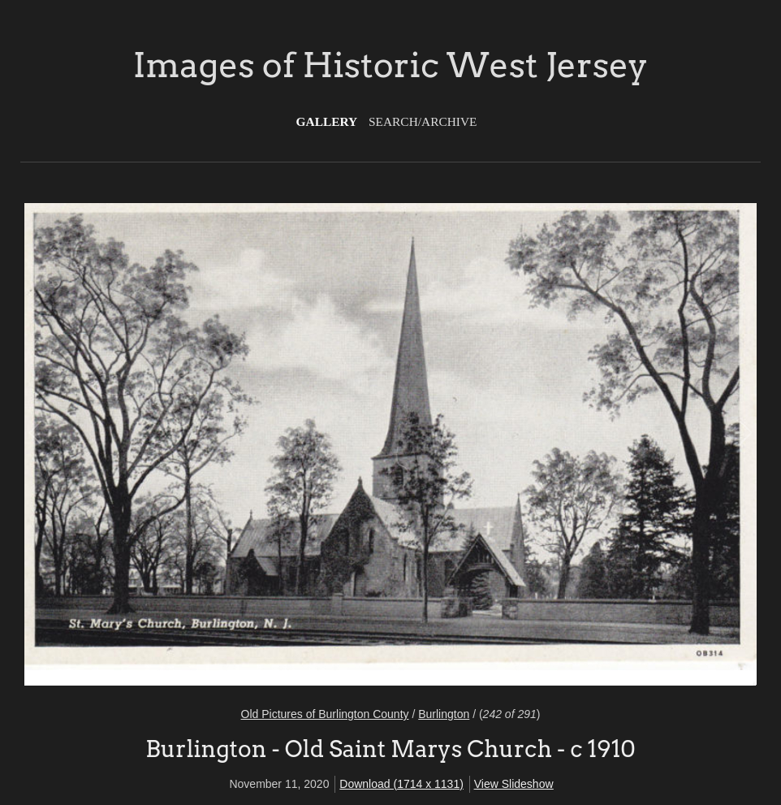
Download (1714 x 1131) (401, 783)
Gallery (327, 121)
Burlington (443, 714)
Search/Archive (423, 121)
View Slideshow (514, 783)
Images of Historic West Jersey (390, 65)
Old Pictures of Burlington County (325, 714)
